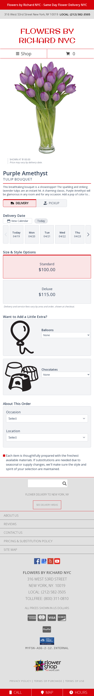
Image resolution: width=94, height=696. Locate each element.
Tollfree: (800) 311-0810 (47, 598)
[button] (47, 641)
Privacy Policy (20, 681)
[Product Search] (48, 483)
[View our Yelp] (50, 563)
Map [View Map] (47, 692)
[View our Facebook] (37, 563)
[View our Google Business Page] (44, 563)
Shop (23, 53)
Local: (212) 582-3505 (47, 592)
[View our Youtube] (57, 563)
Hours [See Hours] (78, 692)
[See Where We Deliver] (47, 504)
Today (41, 221)
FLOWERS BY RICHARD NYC (47, 35)
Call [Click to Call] (15, 692)
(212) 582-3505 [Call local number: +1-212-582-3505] (80, 14)
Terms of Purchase (48, 681)
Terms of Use (75, 681)
